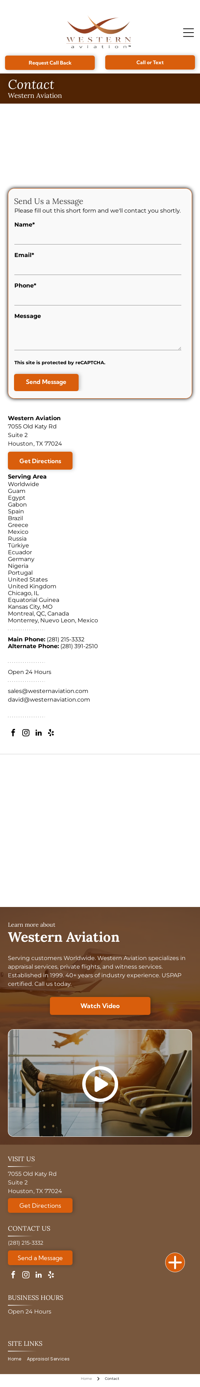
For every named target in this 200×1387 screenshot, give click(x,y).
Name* (24, 224)
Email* (24, 255)
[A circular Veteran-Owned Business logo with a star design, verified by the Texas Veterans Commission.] (100, 886)
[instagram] (25, 733)
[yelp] (51, 733)
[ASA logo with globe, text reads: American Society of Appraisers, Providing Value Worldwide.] (100, 775)
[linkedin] (38, 733)
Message (27, 316)
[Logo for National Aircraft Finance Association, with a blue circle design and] (100, 849)
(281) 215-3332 (65, 639)
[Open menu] (188, 32)
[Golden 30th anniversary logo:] (100, 812)
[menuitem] (17, 1359)
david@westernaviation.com (49, 699)
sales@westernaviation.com (48, 691)
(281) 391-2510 (79, 646)
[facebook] (13, 733)
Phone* (25, 285)
